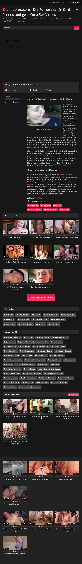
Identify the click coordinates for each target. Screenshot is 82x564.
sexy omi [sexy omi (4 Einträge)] (24, 386)
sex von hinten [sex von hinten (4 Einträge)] (11, 386)
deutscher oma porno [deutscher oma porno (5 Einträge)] (13, 336)
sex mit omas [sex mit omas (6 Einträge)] (42, 381)
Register (76, 3)
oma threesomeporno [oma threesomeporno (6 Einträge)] (13, 368)
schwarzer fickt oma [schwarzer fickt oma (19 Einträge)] (47, 377)
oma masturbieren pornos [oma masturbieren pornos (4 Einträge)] (36, 359)
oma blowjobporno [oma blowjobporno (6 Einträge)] (46, 350)
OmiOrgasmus (39, 198)
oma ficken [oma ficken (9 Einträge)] (28, 354)
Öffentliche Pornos (40, 319)
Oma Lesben (10, 323)
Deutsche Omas (50, 314)
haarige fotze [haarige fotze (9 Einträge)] (57, 341)
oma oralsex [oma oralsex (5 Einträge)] (71, 359)
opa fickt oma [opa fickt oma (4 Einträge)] (30, 368)
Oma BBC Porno (58, 319)
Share (47, 90)
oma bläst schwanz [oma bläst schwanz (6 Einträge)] (12, 354)
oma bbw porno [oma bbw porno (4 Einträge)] (11, 350)
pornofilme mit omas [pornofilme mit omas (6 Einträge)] (13, 372)
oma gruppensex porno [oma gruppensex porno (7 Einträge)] (14, 359)
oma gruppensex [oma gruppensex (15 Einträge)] (57, 354)
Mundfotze (30, 184)
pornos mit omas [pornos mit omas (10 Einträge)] (11, 377)
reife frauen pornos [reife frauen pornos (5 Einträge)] (29, 377)
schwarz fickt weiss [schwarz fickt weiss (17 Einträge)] (66, 377)
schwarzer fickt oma (50, 209)
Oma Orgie (54, 323)
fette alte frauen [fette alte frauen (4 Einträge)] (44, 336)
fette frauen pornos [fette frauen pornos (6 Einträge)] (61, 336)
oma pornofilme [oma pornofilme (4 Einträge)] (29, 363)
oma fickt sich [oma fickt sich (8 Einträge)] (41, 354)
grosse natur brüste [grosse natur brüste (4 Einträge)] (41, 341)
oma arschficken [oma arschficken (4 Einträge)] (59, 345)
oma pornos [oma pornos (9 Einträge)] (44, 363)
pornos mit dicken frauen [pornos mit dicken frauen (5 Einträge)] (54, 372)
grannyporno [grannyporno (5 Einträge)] (10, 341)
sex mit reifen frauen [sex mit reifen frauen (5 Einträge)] (60, 381)
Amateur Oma (33, 206)
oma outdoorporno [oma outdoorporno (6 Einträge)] (12, 363)
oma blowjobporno (34, 209)
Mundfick (45, 153)
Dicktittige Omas (68, 314)
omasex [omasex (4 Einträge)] (56, 363)
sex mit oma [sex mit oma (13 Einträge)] (29, 381)
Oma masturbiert (26, 323)
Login (69, 3)
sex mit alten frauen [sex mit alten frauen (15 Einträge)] (12, 381)
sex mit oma (64, 209)
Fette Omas (10, 319)
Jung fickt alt (46, 206)
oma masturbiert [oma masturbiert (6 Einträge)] (55, 359)
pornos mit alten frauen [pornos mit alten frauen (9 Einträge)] (33, 372)
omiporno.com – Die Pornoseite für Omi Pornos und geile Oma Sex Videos (36, 12)
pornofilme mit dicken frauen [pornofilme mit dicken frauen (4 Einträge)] (50, 368)
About (33, 90)
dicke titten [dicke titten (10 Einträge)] (29, 336)
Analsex (37, 314)
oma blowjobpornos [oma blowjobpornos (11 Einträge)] (64, 350)
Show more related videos (41, 297)
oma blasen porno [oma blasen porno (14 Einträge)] (28, 350)
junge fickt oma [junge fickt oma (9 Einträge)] (11, 345)
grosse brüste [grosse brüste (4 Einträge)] (24, 341)
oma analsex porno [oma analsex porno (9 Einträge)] (41, 345)
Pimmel (61, 175)
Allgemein (9, 314)
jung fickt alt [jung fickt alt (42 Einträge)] (26, 345)
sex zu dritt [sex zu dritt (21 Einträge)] (36, 386)
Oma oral (57, 206)
